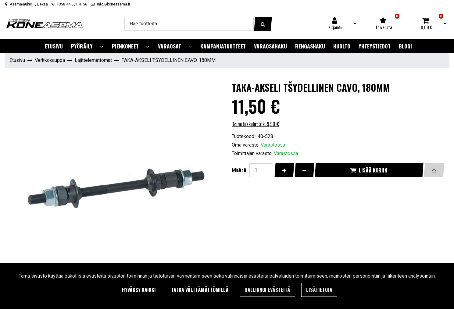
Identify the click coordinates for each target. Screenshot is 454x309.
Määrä (239, 170)
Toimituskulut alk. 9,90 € (255, 124)
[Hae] (189, 24)
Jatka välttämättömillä (200, 289)
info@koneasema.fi (113, 4)
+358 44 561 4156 (72, 4)
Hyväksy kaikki (139, 289)
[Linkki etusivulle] (44, 23)
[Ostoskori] (426, 23)
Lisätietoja (319, 289)
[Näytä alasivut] (101, 47)
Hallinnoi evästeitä (267, 289)
